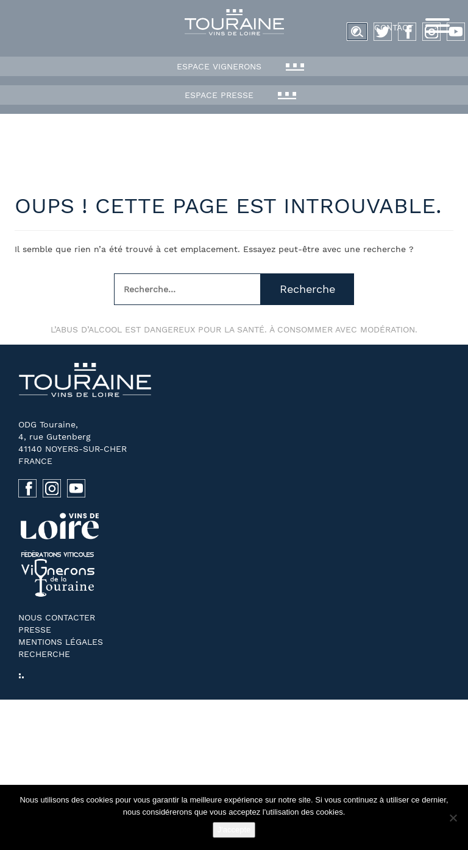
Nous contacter (56, 617)
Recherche (307, 289)
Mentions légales (60, 642)
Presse (34, 629)
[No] (453, 818)
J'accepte (234, 829)
